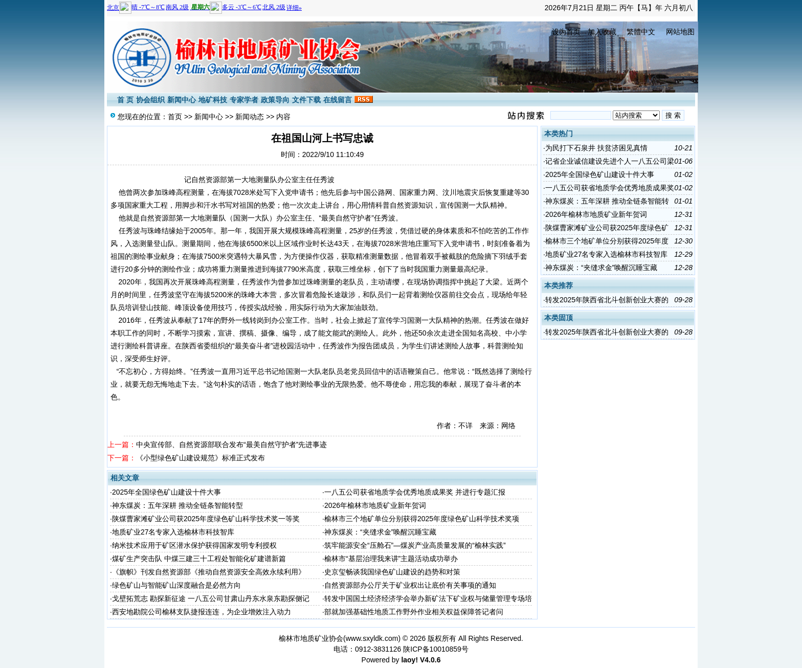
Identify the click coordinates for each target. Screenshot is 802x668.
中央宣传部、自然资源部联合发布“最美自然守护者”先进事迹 (231, 444)
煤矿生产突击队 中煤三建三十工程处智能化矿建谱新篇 (199, 558)
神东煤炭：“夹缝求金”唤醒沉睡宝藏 (380, 532)
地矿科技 (212, 100)
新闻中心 (181, 100)
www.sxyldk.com (372, 638)
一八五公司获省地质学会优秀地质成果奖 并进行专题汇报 (414, 492)
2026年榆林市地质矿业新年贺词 (375, 505)
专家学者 (244, 100)
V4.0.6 (430, 660)
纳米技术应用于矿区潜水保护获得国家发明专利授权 (194, 545)
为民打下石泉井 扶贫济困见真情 (596, 148)
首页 (175, 117)
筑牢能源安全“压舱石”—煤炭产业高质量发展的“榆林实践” (415, 545)
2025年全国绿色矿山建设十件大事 (166, 492)
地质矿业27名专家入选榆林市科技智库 (173, 532)
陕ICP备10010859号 (436, 649)
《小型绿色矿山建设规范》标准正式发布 (200, 458)
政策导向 (275, 100)
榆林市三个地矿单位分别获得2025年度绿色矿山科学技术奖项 (421, 519)
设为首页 (566, 32)
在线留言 (337, 100)
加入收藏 (602, 32)
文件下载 (306, 100)
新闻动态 (249, 117)
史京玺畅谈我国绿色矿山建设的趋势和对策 (392, 572)
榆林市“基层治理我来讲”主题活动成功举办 (391, 558)
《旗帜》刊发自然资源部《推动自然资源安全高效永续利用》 (208, 572)
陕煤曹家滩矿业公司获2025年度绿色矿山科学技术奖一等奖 (206, 519)
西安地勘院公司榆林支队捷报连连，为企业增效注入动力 (201, 612)
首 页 (125, 100)
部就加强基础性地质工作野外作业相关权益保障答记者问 (413, 612)
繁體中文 (641, 32)
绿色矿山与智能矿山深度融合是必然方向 (176, 585)
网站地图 (680, 32)
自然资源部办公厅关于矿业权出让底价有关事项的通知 (410, 585)
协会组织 (150, 100)
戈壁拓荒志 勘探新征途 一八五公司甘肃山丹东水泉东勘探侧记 (210, 598)
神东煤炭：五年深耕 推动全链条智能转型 (177, 505)
